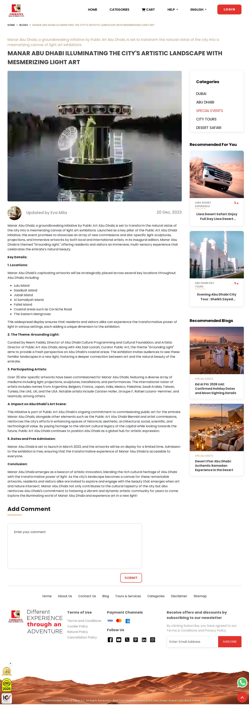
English (197, 10)
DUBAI (201, 94)
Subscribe (230, 643)
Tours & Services (128, 597)
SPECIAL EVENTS (209, 111)
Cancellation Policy (82, 638)
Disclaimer (179, 597)
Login (229, 9)
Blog (105, 597)
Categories (119, 10)
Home (92, 10)
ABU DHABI (205, 103)
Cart (148, 10)
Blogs (23, 26)
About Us (65, 597)
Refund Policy (77, 633)
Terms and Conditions (84, 622)
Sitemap (200, 597)
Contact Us (87, 597)
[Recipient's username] (192, 642)
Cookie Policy (77, 627)
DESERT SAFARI (208, 128)
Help (172, 10)
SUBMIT (131, 578)
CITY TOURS (206, 120)
